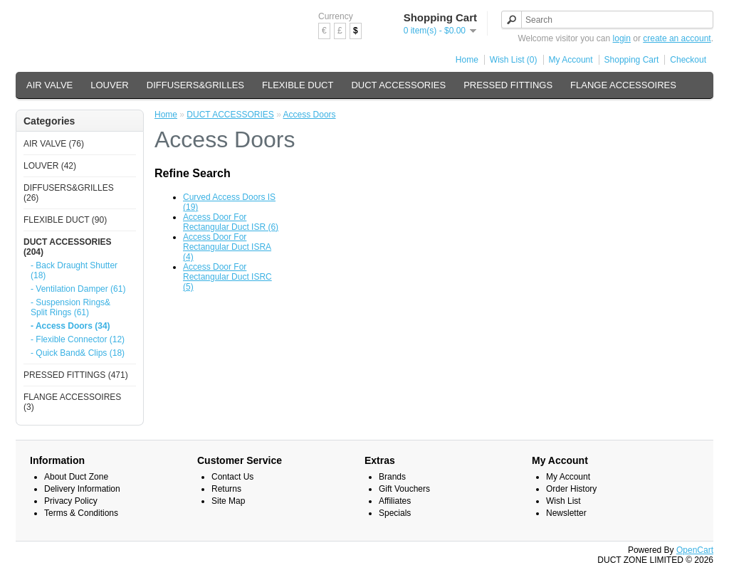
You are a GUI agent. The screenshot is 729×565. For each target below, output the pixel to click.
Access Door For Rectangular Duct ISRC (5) (227, 277)
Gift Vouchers (404, 489)
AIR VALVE (49, 85)
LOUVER (109, 85)
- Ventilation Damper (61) (78, 289)
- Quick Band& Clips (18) (78, 353)
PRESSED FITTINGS (507, 85)
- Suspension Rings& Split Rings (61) (70, 307)
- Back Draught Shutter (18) (74, 270)
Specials (395, 513)
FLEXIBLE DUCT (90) (65, 220)
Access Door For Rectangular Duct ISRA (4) (227, 247)
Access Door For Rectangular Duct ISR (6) (230, 222)
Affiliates (395, 501)
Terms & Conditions (81, 513)
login (622, 38)
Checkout (688, 60)
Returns (226, 489)
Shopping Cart (631, 60)
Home (467, 60)
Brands (392, 477)
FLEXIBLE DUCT (297, 85)
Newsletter (566, 513)
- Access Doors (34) (70, 326)
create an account (676, 38)
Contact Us (232, 477)
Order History (571, 489)
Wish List (563, 501)
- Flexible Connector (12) (78, 339)
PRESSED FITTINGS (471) (75, 375)
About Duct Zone (76, 477)
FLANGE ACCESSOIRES (623, 85)
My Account (571, 60)
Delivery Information (82, 489)
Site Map (228, 501)
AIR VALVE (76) (53, 144)
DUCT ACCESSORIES (398, 85)
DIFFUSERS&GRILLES (195, 85)
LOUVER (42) (49, 166)
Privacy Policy (71, 501)
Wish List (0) (513, 60)
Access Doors (309, 115)
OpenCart (694, 550)
